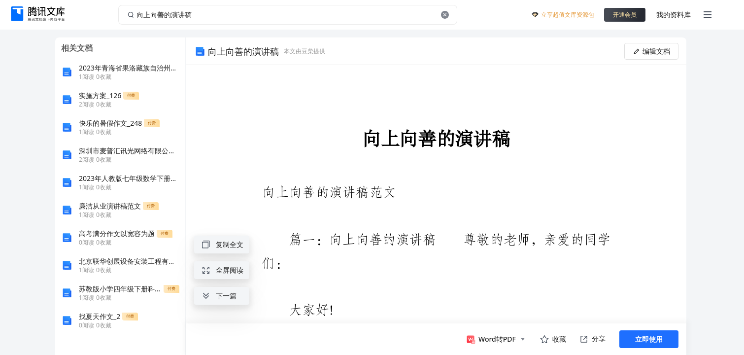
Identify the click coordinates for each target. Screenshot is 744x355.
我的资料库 (673, 14)
